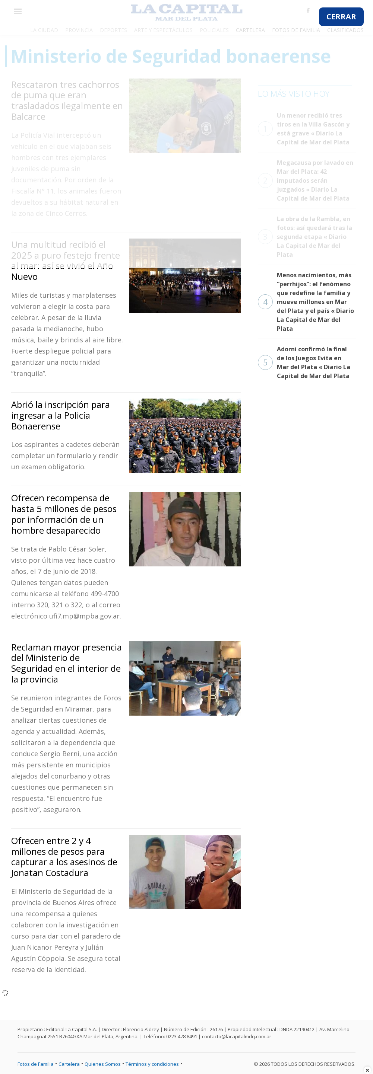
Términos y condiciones (152, 1064)
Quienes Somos (103, 1064)
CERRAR (341, 17)
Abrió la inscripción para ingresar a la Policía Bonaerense (60, 415)
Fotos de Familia (36, 1064)
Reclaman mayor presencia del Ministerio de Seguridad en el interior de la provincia (66, 663)
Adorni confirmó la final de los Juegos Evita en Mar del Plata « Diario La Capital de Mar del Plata (304, 362)
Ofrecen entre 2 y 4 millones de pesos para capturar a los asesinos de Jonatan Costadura (64, 856)
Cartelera (69, 1064)
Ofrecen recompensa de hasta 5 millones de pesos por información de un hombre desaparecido (64, 514)
